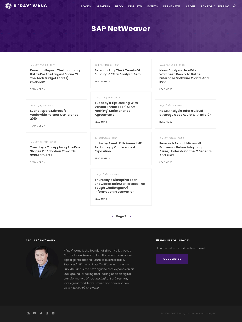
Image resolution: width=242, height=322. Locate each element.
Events (152, 6)
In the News (172, 6)
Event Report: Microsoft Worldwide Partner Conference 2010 (54, 115)
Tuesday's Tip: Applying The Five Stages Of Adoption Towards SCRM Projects (55, 151)
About (191, 6)
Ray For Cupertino (215, 6)
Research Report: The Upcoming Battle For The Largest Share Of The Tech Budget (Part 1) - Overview (55, 76)
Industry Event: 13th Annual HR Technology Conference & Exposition (118, 147)
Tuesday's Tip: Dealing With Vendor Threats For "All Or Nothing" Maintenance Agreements (116, 109)
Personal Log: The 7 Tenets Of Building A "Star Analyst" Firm (118, 72)
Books (86, 6)
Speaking (103, 6)
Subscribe (172, 259)
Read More (38, 89)
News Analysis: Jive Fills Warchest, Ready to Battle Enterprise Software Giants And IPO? (184, 76)
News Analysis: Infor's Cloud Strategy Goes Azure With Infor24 (185, 113)
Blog (119, 6)
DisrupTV (135, 6)
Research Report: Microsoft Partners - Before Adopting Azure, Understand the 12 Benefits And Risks (185, 149)
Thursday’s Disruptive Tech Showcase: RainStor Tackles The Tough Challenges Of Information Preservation (120, 186)
